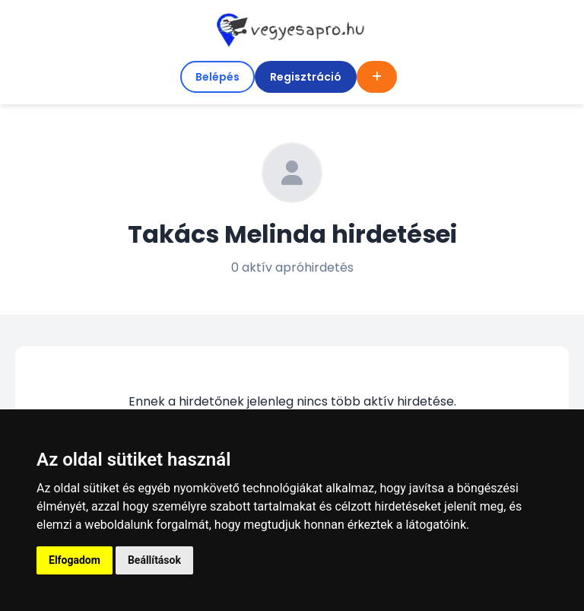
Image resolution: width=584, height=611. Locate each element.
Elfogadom (74, 560)
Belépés (217, 76)
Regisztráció (305, 76)
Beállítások (154, 560)
